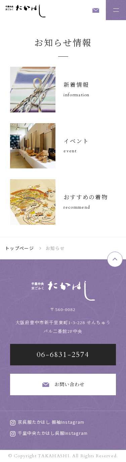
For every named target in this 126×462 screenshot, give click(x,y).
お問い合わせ (63, 384)
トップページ (19, 248)
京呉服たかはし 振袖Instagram (47, 422)
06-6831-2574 (63, 355)
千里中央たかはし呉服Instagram (49, 433)
